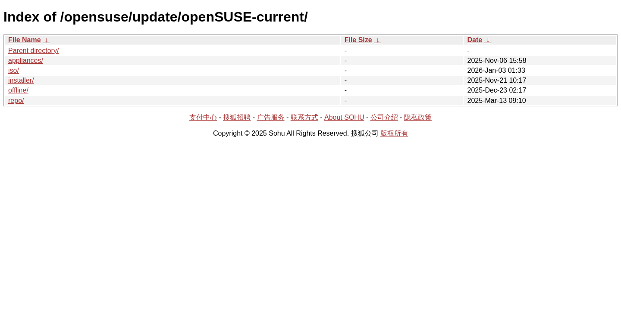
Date (474, 39)
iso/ (13, 70)
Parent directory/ (33, 50)
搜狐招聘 (237, 117)
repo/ (16, 100)
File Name (24, 39)
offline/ (18, 90)
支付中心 (203, 117)
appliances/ (25, 60)
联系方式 (304, 117)
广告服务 (271, 117)
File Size (358, 39)
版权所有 (394, 133)
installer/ (21, 80)
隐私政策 (418, 117)
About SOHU (344, 117)
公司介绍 (384, 117)
